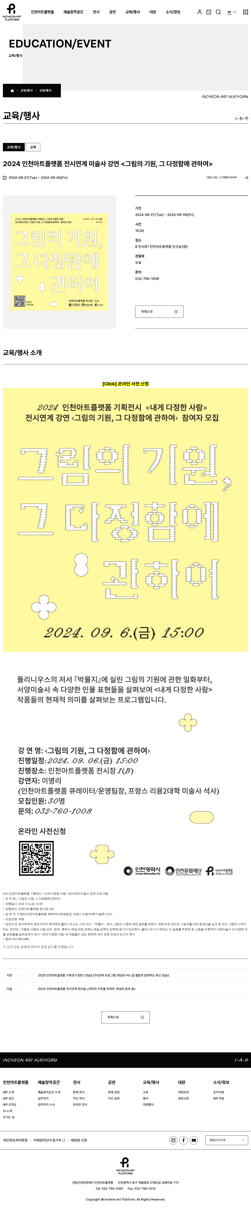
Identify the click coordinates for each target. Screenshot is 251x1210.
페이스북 (183, 1140)
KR (229, 12)
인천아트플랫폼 (42, 12)
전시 (96, 12)
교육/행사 (132, 12)
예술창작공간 (73, 12)
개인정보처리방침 (15, 1141)
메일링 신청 (79, 1141)
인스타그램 (172, 1140)
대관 (153, 12)
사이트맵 (245, 12)
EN (235, 12)
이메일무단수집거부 (49, 1141)
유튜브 (193, 1140)
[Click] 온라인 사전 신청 (125, 384)
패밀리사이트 (218, 1140)
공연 (112, 12)
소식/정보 (173, 12)
